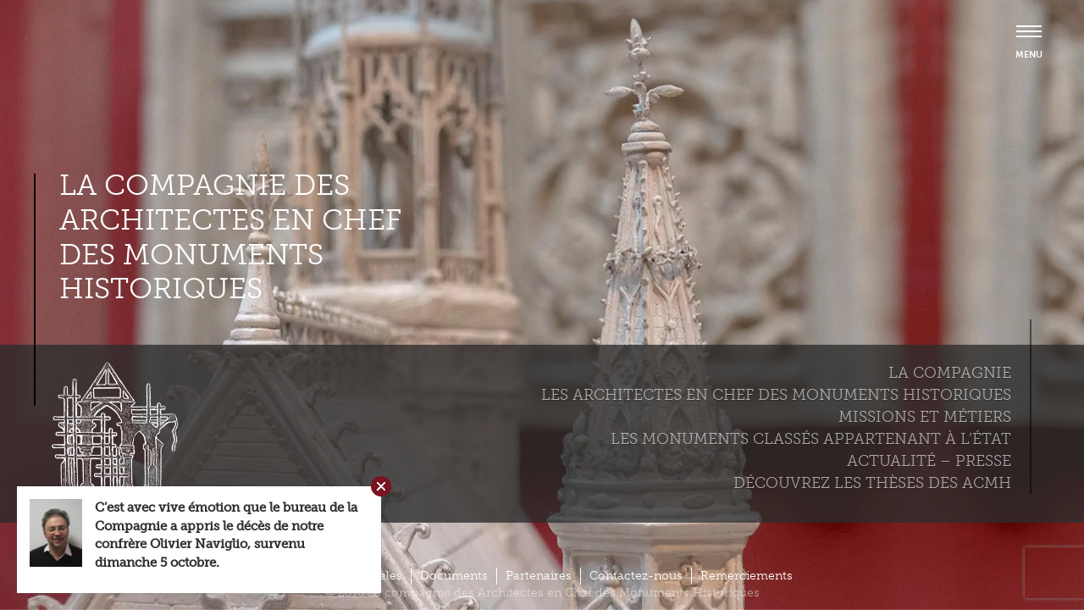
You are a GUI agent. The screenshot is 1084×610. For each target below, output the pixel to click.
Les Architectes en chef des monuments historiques (776, 394)
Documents (454, 575)
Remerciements (746, 575)
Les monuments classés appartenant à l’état (811, 438)
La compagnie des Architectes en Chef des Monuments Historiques (230, 237)
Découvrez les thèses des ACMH (872, 482)
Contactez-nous (636, 575)
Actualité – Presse (929, 460)
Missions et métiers (924, 416)
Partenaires (539, 575)
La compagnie (949, 372)
